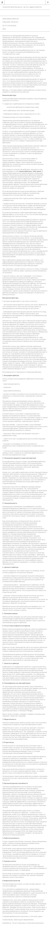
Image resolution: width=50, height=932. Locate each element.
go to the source (9, 26)
